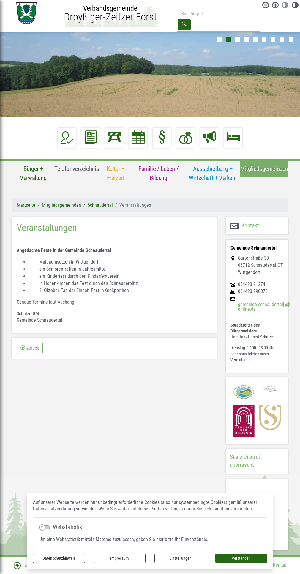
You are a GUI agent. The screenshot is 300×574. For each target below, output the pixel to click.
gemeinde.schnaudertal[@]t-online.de (265, 307)
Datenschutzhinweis (58, 558)
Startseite (26, 205)
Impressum (119, 558)
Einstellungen (180, 558)
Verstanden (241, 558)
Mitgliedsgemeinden (61, 205)
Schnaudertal (100, 205)
